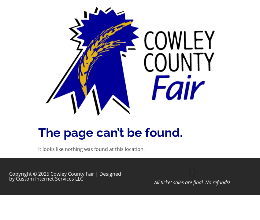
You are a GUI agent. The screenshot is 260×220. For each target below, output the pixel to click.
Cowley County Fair (72, 173)
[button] (192, 172)
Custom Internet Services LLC (49, 178)
